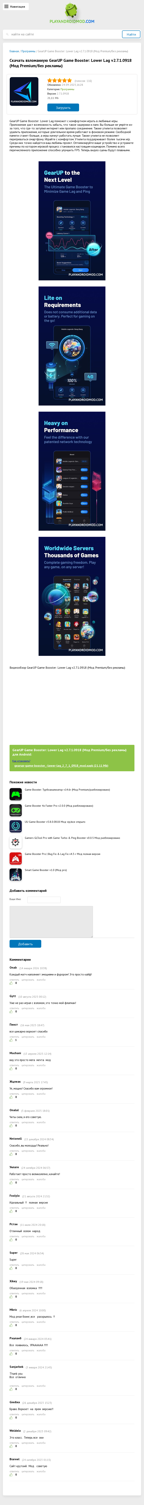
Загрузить (63, 107)
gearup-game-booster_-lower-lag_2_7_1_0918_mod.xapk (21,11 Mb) (61, 765)
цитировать (28, 985)
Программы (67, 89)
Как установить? (21, 761)
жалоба (41, 985)
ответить (14, 985)
